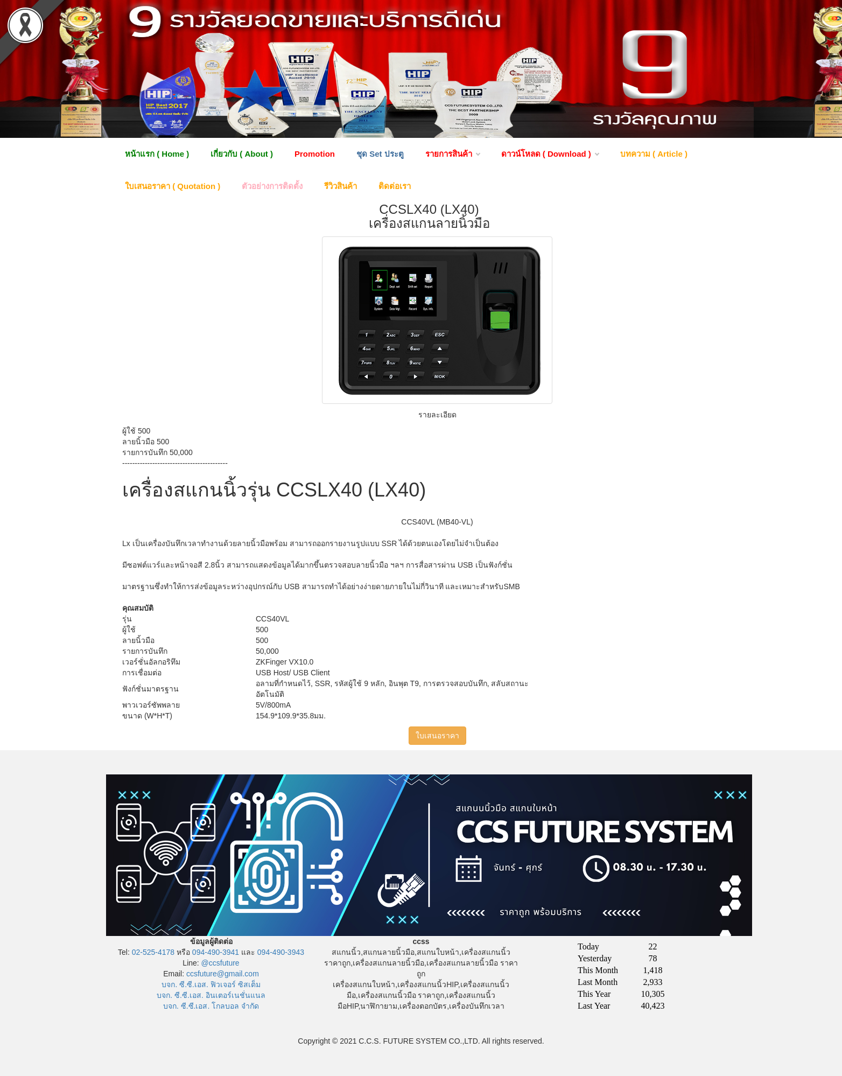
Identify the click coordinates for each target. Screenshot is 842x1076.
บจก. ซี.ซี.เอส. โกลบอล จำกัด (211, 1006)
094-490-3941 (215, 952)
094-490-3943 (280, 952)
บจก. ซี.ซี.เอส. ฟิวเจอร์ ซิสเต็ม (211, 984)
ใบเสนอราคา (437, 735)
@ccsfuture (220, 963)
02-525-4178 (153, 952)
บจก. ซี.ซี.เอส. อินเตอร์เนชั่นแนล (211, 995)
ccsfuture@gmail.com (222, 973)
